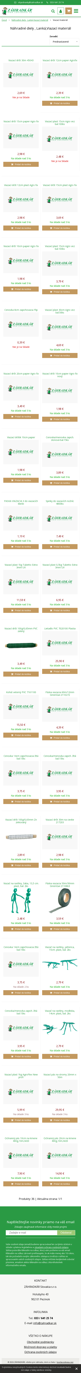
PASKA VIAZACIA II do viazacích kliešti (21, 502)
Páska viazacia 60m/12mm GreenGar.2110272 (59, 693)
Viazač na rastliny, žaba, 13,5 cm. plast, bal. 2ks (21, 884)
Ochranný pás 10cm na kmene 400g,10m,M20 (21, 1139)
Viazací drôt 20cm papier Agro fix (21, 373)
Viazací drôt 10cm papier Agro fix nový (60, 375)
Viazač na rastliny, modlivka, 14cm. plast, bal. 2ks (60, 1012)
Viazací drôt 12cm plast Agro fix (21, 185)
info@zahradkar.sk (45, 1323)
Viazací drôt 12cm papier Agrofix (60, 60)
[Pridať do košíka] (60, 103)
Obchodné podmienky (40, 1342)
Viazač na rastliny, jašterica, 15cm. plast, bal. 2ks (60, 948)
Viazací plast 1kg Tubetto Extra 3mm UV (21, 566)
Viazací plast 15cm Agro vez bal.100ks (60, 122)
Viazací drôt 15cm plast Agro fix (60, 185)
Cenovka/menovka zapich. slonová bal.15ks (60, 438)
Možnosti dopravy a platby (40, 1347)
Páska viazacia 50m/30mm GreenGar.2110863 (59, 884)
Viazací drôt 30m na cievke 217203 (60, 821)
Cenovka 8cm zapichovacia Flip (21, 310)
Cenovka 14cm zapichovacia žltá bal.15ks (21, 757)
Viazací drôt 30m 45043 (21, 60)
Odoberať (66, 1232)
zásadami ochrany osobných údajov (51, 1247)
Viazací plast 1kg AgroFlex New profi (21, 1076)
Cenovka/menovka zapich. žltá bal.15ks (60, 757)
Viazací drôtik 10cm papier (21, 437)
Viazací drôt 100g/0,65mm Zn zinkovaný (21, 821)
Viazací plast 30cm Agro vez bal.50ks (60, 311)
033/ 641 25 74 (57, 2)
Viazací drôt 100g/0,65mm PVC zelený (21, 630)
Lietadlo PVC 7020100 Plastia (60, 628)
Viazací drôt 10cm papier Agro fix (21, 246)
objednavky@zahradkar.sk (30, 2)
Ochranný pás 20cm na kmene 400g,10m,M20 (60, 1139)
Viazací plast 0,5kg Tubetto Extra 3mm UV (59, 566)
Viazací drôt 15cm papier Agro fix (21, 121)
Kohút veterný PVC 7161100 (21, 692)
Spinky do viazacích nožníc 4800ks (60, 502)
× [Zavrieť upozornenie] (76, 1368)
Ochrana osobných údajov (40, 1352)
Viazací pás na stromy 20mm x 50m (59, 1076)
